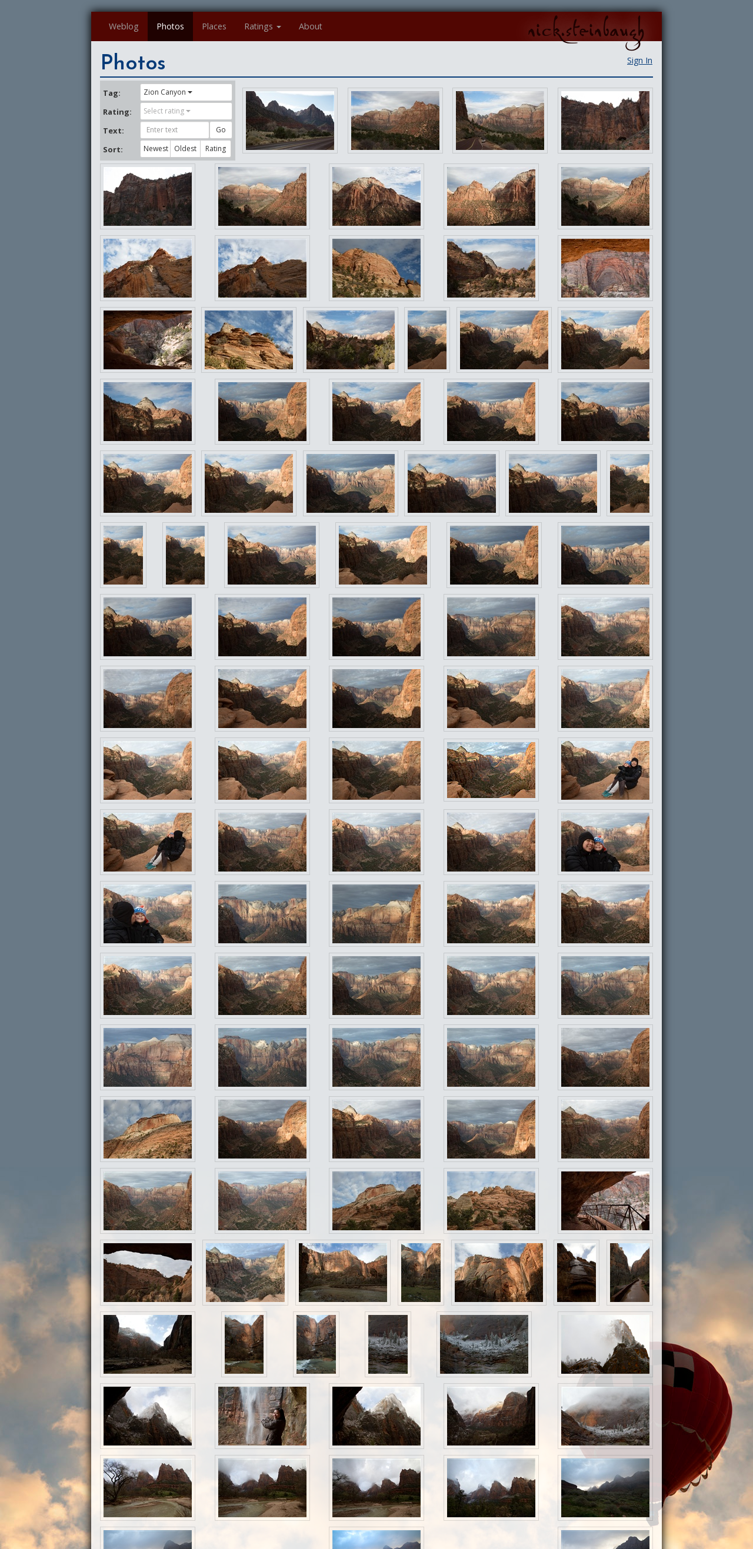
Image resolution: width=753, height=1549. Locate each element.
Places (214, 26)
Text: (113, 130)
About (310, 26)
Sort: (113, 149)
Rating (215, 148)
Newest (156, 148)
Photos (170, 26)
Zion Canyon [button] (168, 92)
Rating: (117, 111)
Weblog (124, 26)
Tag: (112, 93)
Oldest (185, 148)
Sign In (639, 60)
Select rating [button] (167, 111)
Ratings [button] (262, 26)
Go (221, 130)
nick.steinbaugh (586, 30)
